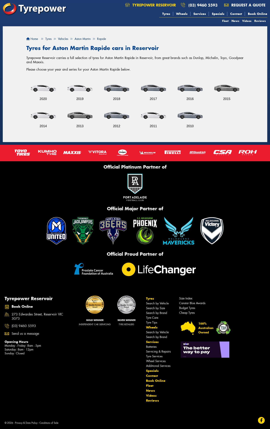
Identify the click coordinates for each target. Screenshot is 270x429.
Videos (246, 21)
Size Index (185, 298)
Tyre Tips (151, 322)
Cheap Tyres (187, 313)
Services (199, 14)
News (235, 21)
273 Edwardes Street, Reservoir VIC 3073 (37, 316)
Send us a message (25, 334)
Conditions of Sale (48, 422)
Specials (218, 14)
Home (32, 39)
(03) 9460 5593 (203, 5)
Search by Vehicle (157, 303)
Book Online (257, 14)
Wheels (181, 14)
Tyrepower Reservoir (150, 5)
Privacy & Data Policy (26, 422)
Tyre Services (154, 356)
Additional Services (158, 366)
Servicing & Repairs (158, 351)
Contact (236, 14)
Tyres (166, 14)
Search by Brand (156, 313)
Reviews (260, 21)
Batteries (151, 347)
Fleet (225, 21)
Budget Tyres (187, 308)
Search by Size (155, 308)
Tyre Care (152, 318)
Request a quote (244, 5)
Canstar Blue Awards (192, 303)
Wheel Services (156, 361)
